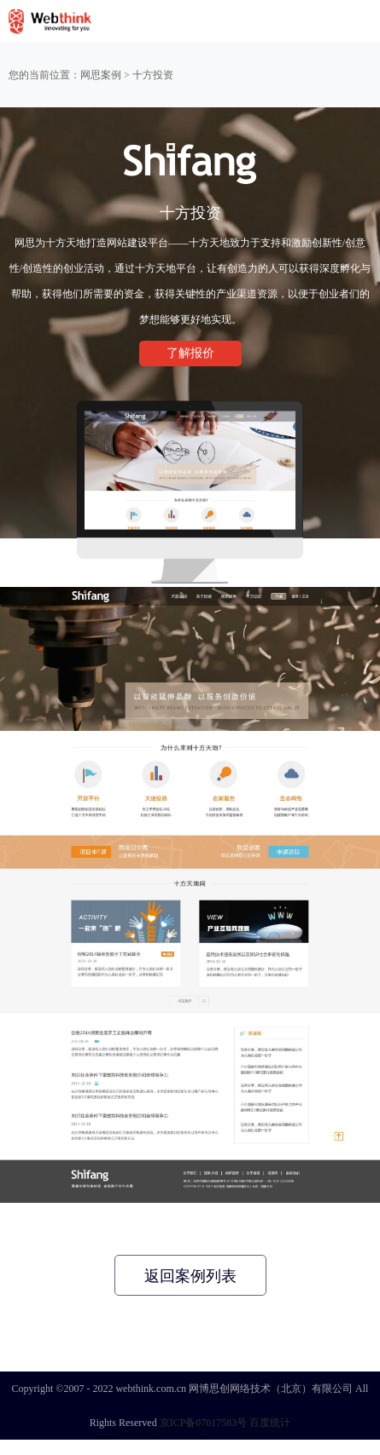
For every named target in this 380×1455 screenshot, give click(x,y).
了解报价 (190, 353)
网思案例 (100, 75)
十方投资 (152, 75)
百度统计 (269, 1423)
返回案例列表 (190, 1276)
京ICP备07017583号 (204, 1423)
